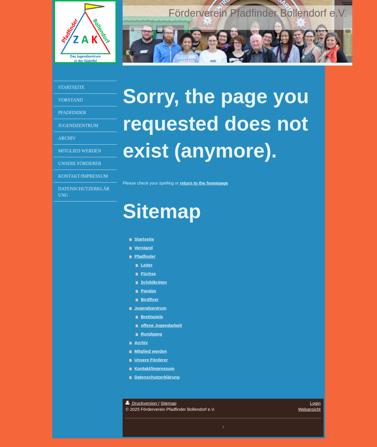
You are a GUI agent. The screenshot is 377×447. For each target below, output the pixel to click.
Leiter (146, 264)
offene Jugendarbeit (161, 325)
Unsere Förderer (151, 359)
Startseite (144, 239)
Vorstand (143, 247)
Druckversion (141, 403)
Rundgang (151, 333)
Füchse (148, 273)
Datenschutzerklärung (157, 377)
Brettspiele (152, 316)
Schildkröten (154, 282)
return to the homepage (204, 183)
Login (315, 403)
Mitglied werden (150, 351)
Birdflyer (149, 299)
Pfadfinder (145, 256)
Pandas (148, 290)
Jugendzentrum (150, 308)
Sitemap (168, 403)
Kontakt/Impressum (154, 368)
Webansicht (309, 409)
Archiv (141, 342)
